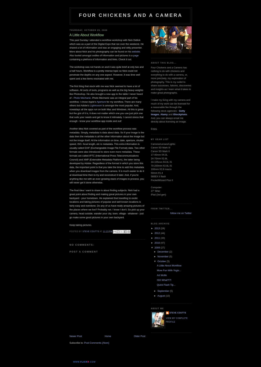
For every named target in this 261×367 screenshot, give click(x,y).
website (136, 51)
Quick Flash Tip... (166, 284)
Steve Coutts (178, 313)
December (163, 251)
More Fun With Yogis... (169, 270)
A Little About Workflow (169, 265)
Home (108, 336)
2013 (158, 228)
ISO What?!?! (164, 280)
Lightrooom (96, 105)
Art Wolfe (162, 275)
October (162, 261)
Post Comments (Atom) (96, 342)
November (163, 256)
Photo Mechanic (82, 98)
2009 (158, 247)
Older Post (139, 336)
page (136, 55)
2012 (158, 233)
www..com (84, 362)
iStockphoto (180, 114)
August (161, 295)
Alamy (164, 114)
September (163, 291)
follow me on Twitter (181, 213)
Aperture (101, 101)
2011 (158, 238)
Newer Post (76, 336)
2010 (158, 242)
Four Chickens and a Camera (131, 15)
